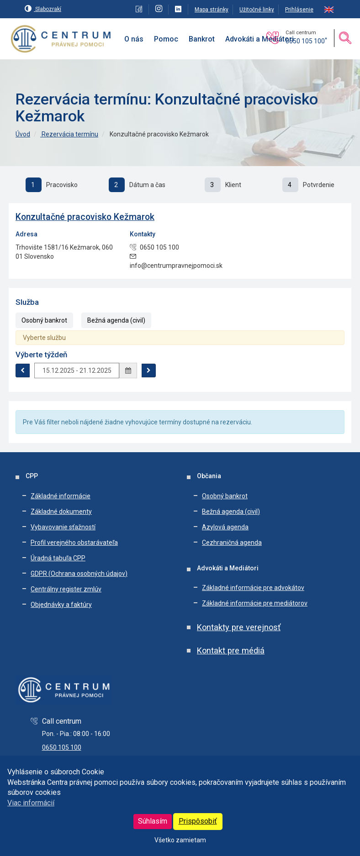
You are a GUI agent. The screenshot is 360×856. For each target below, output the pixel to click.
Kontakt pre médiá (231, 650)
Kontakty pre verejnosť (239, 627)
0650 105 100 (306, 41)
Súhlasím (152, 821)
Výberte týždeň (41, 354)
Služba (27, 302)
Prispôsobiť (198, 821)
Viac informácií (30, 803)
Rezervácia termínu (69, 134)
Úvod (23, 134)
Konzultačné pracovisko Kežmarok (85, 217)
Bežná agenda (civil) (116, 320)
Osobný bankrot (44, 320)
